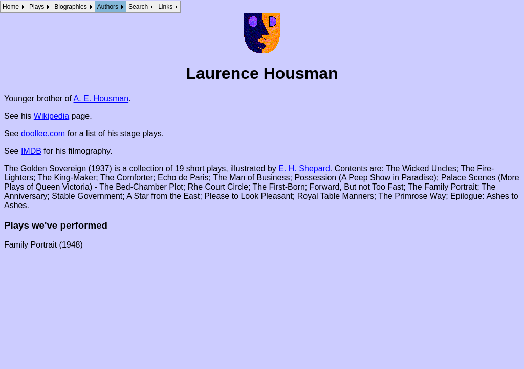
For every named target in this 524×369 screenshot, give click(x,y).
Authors (107, 6)
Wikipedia (51, 116)
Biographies (70, 6)
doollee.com (43, 133)
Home (11, 6)
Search (138, 6)
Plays (36, 6)
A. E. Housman (101, 98)
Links (165, 6)
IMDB (31, 151)
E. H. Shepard (304, 168)
